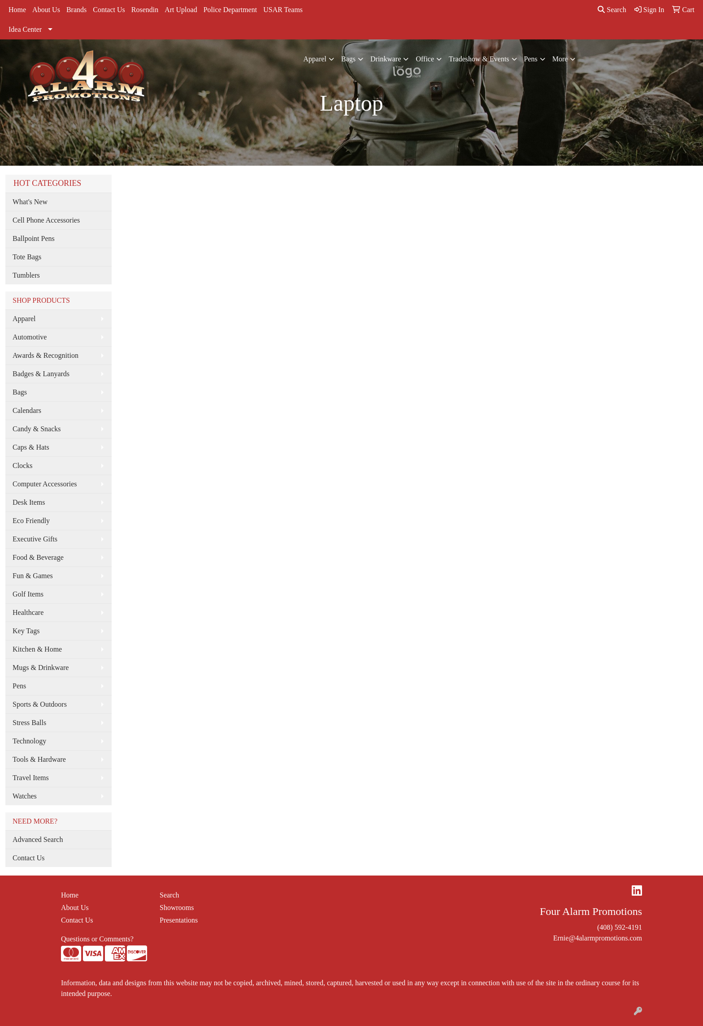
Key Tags (26, 631)
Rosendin (144, 9)
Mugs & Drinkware (41, 667)
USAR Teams (283, 9)
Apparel (315, 59)
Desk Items (29, 502)
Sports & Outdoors (40, 704)
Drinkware (385, 59)
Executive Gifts (35, 539)
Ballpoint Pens (34, 238)
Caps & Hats (31, 447)
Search (612, 9)
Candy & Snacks (37, 429)
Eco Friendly (31, 520)
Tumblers (26, 275)
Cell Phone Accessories (46, 220)
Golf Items (28, 594)
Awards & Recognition (45, 355)
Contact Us (109, 9)
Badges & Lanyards (41, 374)
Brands (76, 9)
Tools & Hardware (39, 759)
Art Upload (181, 9)
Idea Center (25, 29)
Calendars (27, 410)
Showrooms (177, 907)
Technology (29, 741)
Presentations (179, 920)
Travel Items (31, 777)
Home (17, 9)
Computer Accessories (45, 484)
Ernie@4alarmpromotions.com (597, 938)
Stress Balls (29, 722)
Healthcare (28, 612)
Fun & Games (33, 576)
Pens (531, 59)
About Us (46, 9)
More (560, 59)
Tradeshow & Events (479, 59)
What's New (30, 202)
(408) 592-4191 (619, 927)
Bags (348, 59)
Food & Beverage (38, 557)
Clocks (22, 465)
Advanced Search (38, 839)
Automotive (30, 337)
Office (425, 59)
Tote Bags (27, 257)
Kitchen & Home (37, 649)
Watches (25, 796)
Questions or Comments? (97, 939)
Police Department (230, 9)
